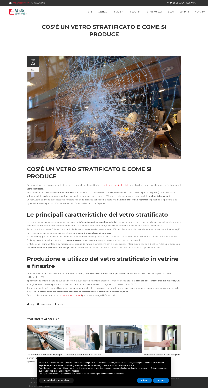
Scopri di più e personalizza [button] (56, 380)
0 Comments (46, 304)
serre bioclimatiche (120, 185)
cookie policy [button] (128, 365)
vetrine (107, 185)
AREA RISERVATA (187, 3)
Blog (32, 304)
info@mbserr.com (21, 3)
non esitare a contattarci (70, 295)
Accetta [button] (161, 380)
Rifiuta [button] (144, 380)
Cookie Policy (174, 379)
